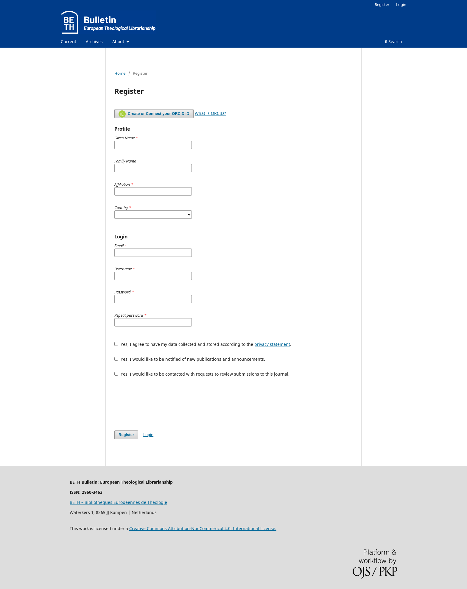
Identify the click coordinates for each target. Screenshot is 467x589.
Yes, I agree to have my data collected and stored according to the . (202, 344)
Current (68, 41)
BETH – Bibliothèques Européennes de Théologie (118, 502)
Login (401, 4)
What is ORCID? (210, 113)
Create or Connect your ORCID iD (154, 114)
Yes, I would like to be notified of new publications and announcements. (189, 359)
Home (119, 73)
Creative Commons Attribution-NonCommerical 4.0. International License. (202, 528)
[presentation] (159, 403)
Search (393, 41)
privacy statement (272, 344)
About (118, 41)
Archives (94, 41)
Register (382, 4)
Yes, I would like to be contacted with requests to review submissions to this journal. (201, 374)
